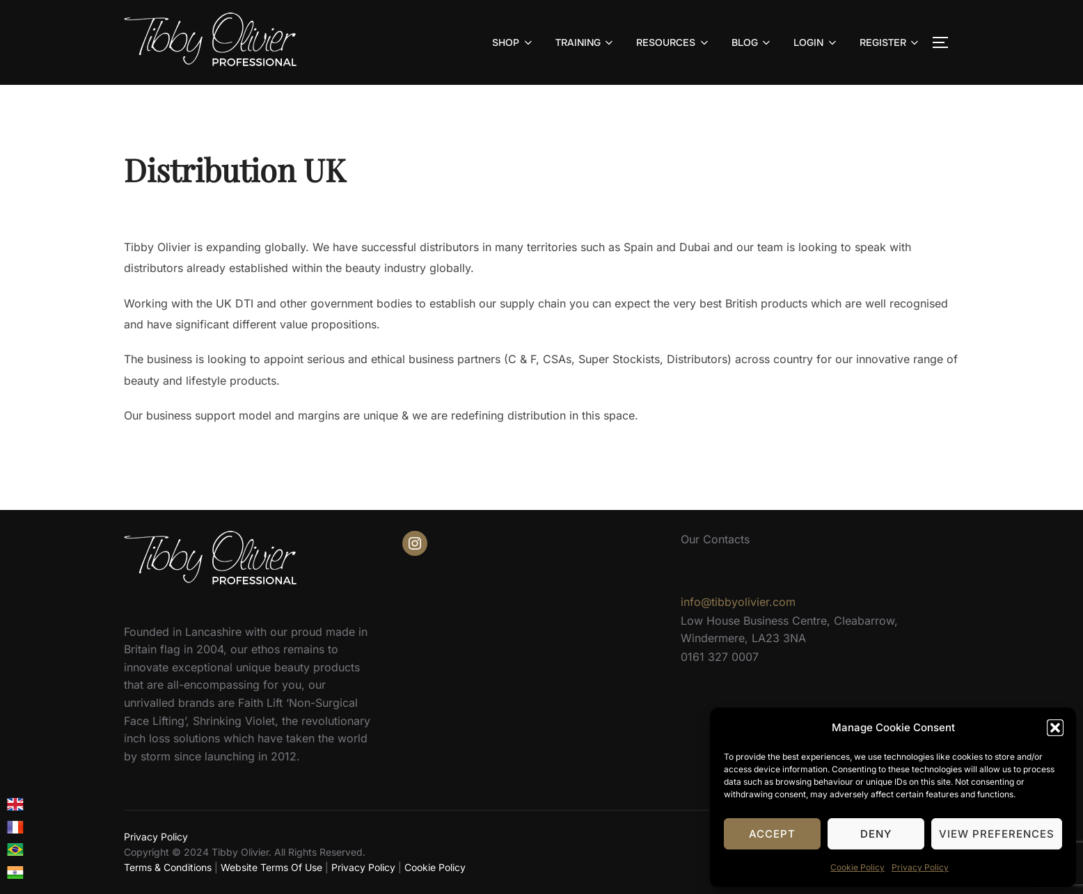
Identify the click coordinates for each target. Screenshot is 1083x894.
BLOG (752, 42)
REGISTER (891, 42)
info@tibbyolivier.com (738, 602)
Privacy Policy (920, 867)
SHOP (513, 42)
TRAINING (585, 42)
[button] (1055, 728)
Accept (772, 833)
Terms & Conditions (168, 867)
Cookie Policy (857, 867)
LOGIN (816, 42)
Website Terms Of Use (271, 867)
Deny (876, 833)
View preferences (996, 833)
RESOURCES (673, 42)
